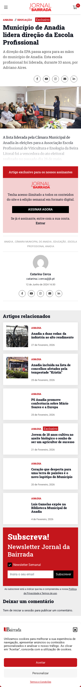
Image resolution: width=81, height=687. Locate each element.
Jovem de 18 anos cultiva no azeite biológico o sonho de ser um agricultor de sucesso (52, 438)
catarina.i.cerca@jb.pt (40, 278)
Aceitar (40, 662)
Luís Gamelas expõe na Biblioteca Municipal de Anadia (49, 508)
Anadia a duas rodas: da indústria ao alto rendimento (52, 335)
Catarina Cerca (40, 274)
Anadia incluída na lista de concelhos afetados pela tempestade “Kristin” (51, 368)
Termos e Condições (40, 682)
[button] (75, 629)
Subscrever (63, 574)
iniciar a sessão (23, 610)
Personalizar (40, 673)
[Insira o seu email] (31, 574)
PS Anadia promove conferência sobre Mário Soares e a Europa (49, 403)
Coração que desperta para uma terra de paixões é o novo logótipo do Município (51, 473)
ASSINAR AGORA (40, 209)
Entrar (40, 223)
